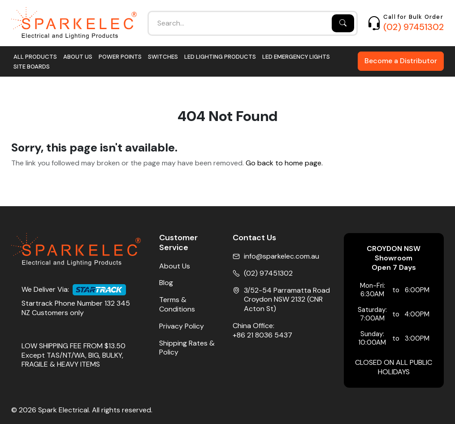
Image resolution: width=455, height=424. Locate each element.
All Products (35, 57)
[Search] (343, 23)
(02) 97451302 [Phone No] (268, 273)
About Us (77, 57)
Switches (163, 57)
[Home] (74, 23)
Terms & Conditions (177, 304)
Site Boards (31, 66)
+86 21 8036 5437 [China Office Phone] (262, 335)
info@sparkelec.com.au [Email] (281, 256)
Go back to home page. (284, 163)
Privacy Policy (181, 326)
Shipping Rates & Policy (187, 348)
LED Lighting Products (220, 57)
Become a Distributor (400, 60)
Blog (166, 282)
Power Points (120, 57)
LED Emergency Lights (296, 57)
